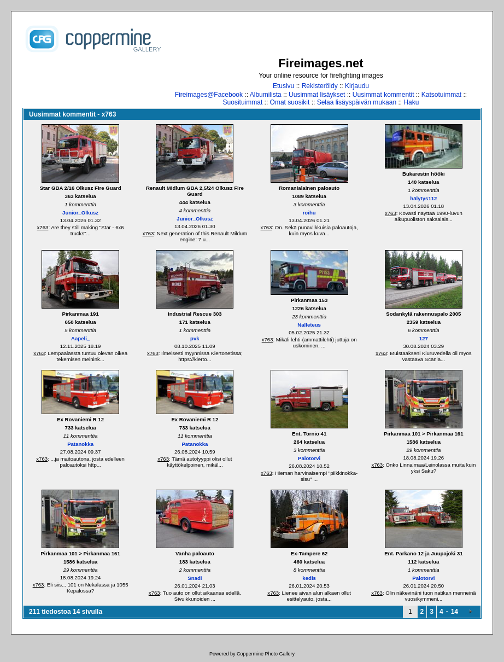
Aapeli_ (80, 338)
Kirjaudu (357, 86)
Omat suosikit (290, 102)
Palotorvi (309, 458)
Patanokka (80, 444)
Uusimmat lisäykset (317, 94)
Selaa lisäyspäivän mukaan (356, 102)
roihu (309, 213)
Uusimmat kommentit (383, 94)
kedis (309, 578)
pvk (195, 338)
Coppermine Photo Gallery (266, 654)
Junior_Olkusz (80, 213)
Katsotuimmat (441, 94)
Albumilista (266, 94)
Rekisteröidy (320, 86)
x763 (43, 227)
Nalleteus (309, 325)
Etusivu (283, 86)
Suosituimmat (243, 102)
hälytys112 (423, 198)
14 (454, 611)
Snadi (194, 578)
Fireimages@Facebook (209, 94)
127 (423, 338)
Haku (411, 102)
